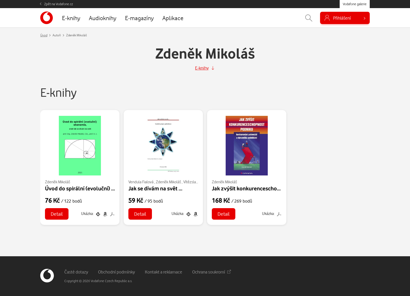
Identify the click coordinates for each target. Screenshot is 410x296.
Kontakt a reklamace (163, 272)
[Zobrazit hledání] (309, 18)
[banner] (46, 18)
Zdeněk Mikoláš (57, 181)
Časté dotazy (76, 272)
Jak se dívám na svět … (155, 188)
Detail (57, 214)
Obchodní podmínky (116, 272)
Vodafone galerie (355, 4)
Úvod (43, 35)
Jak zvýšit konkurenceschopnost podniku (262, 188)
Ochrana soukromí (211, 272)
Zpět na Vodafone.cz (58, 4)
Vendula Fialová (140, 181)
